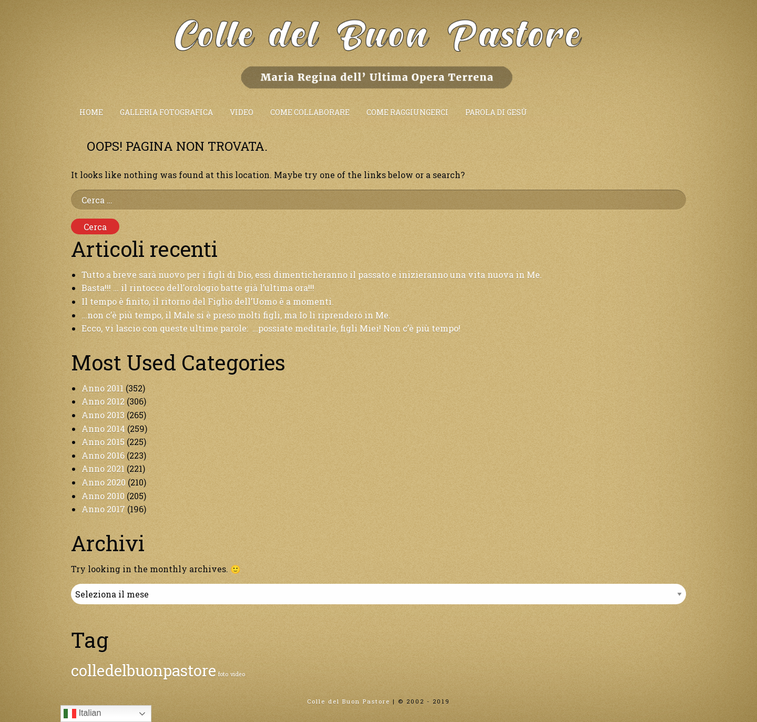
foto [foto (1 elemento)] (223, 674)
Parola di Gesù (496, 112)
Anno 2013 (103, 414)
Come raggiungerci (407, 112)
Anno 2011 (102, 388)
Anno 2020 (103, 482)
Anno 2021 (103, 468)
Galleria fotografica (166, 112)
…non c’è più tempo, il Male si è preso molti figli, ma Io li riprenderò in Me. (236, 315)
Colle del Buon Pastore (348, 701)
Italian (82, 713)
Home (91, 112)
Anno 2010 (103, 495)
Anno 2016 (103, 455)
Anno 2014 (103, 428)
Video (241, 112)
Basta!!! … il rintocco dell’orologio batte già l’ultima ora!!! (197, 287)
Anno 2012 (103, 401)
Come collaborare (310, 112)
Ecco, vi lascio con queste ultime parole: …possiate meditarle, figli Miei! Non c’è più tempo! (271, 328)
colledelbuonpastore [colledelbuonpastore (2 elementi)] (143, 670)
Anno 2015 (103, 441)
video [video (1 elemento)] (237, 674)
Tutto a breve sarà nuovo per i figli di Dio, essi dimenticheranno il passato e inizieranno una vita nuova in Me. (311, 274)
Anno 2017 (103, 508)
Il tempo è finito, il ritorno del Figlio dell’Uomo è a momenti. (207, 301)
